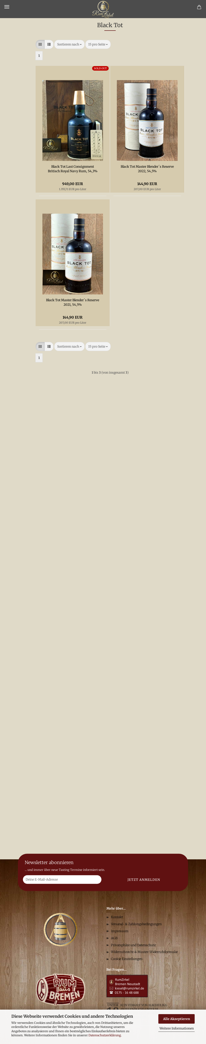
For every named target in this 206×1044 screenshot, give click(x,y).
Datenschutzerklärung (104, 1035)
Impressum (119, 931)
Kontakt (117, 917)
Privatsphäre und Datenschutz (133, 945)
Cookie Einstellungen (126, 959)
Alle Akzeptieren (176, 1019)
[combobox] (69, 44)
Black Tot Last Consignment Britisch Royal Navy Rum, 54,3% (73, 169)
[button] (40, 44)
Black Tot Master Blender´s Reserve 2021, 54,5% (72, 302)
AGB (114, 938)
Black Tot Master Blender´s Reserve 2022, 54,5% (147, 169)
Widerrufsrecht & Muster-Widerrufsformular (144, 952)
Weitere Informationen (176, 1028)
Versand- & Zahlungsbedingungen (136, 924)
